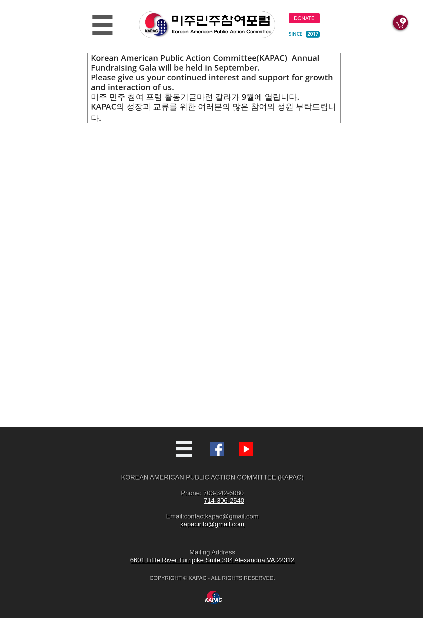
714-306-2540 (224, 500)
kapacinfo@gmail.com (212, 524)
